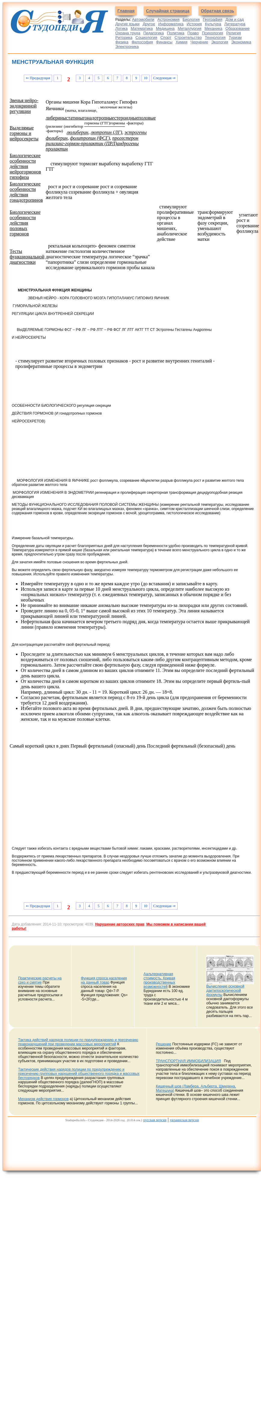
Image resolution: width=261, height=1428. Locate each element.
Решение (163, 1044)
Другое (149, 24)
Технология (215, 37)
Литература (234, 24)
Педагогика (153, 33)
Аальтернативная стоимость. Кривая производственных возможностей (159, 980)
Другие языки (127, 24)
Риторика (123, 37)
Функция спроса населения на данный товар (104, 980)
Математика (142, 28)
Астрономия (168, 19)
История (194, 24)
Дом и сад (234, 19)
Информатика (171, 24)
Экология (219, 42)
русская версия (154, 1120)
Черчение (199, 42)
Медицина (165, 28)
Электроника (127, 46)
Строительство (188, 37)
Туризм (235, 37)
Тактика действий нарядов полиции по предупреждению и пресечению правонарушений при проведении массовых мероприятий (78, 1042)
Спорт (166, 37)
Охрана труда (127, 33)
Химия (181, 42)
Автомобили (143, 19)
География (212, 19)
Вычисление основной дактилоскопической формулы (225, 990)
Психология (212, 33)
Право (193, 33)
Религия (233, 33)
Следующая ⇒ (164, 78)
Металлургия (189, 28)
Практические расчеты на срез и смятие (39, 980)
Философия (142, 42)
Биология (191, 19)
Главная (126, 10)
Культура (213, 24)
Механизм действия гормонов (43, 1099)
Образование (237, 28)
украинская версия (184, 1120)
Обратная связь (217, 10)
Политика (176, 33)
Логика (121, 28)
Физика (122, 42)
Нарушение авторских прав (119, 924)
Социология (146, 37)
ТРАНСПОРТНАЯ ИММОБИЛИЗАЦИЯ (188, 1061)
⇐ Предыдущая (38, 78)
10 (145, 78)
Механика (213, 28)
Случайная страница (167, 10)
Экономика (241, 42)
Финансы (164, 42)
